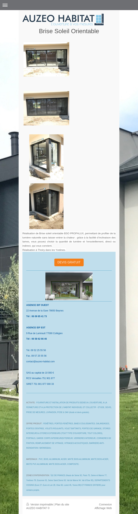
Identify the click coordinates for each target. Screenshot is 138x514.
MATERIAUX (31, 459)
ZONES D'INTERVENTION (37, 475)
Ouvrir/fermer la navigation (69, 5)
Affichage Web (103, 508)
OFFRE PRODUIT (34, 424)
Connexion (105, 504)
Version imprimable (40, 504)
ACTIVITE (30, 403)
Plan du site (62, 504)
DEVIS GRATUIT (69, 262)
